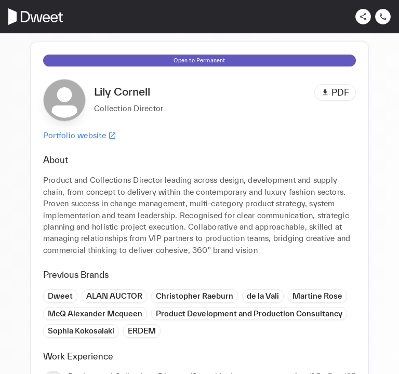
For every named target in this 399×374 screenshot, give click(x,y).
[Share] (363, 16)
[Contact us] (383, 16)
